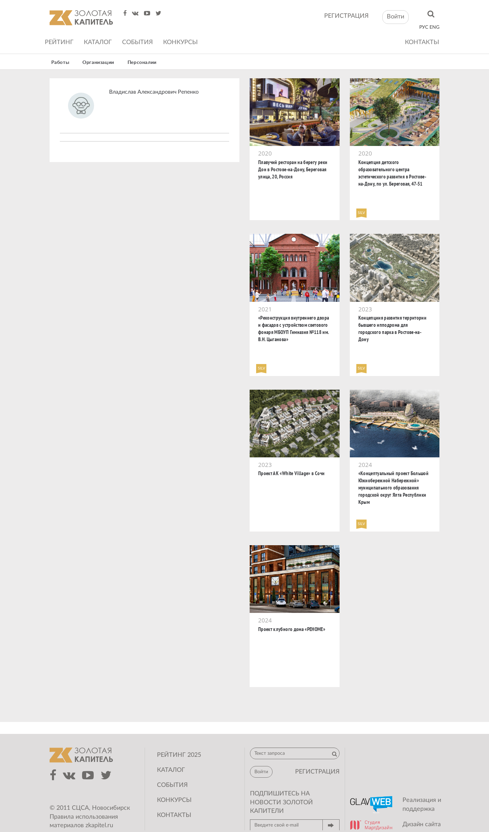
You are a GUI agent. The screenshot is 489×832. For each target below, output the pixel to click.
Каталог (98, 42)
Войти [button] (395, 17)
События (137, 42)
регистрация (346, 16)
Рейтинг (59, 42)
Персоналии (142, 62)
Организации (98, 62)
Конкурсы (180, 42)
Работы (60, 62)
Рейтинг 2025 (179, 755)
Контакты (422, 42)
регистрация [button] (317, 772)
